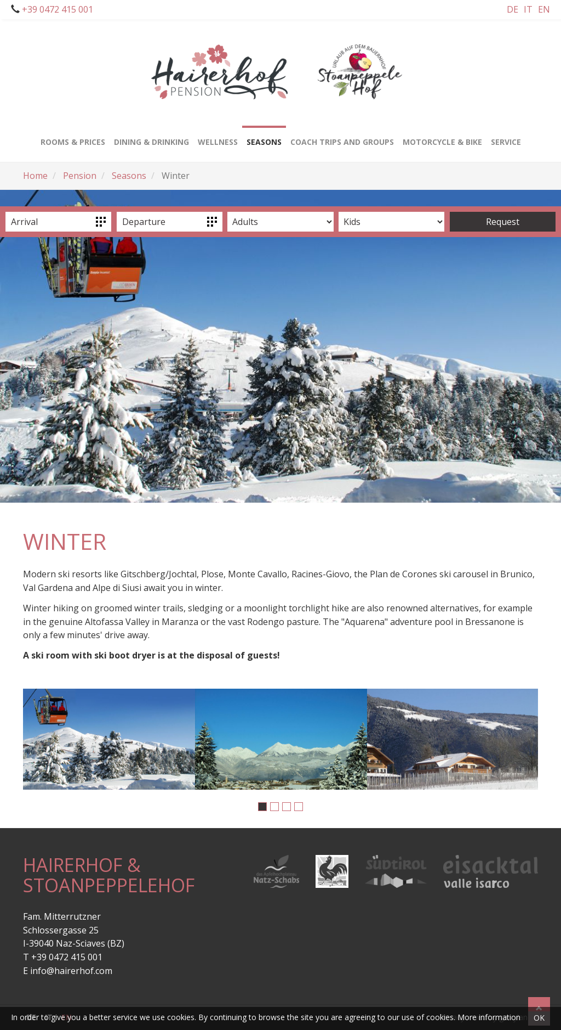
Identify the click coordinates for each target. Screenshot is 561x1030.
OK (539, 1017)
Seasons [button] (264, 136)
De (512, 9)
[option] (109, 739)
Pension (79, 176)
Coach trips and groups (342, 136)
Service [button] (505, 136)
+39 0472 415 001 (56, 9)
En (544, 9)
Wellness (217, 136)
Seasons (129, 176)
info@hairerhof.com (71, 971)
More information (488, 1017)
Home (35, 176)
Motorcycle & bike (442, 136)
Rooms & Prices (73, 136)
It (528, 9)
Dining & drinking (151, 136)
